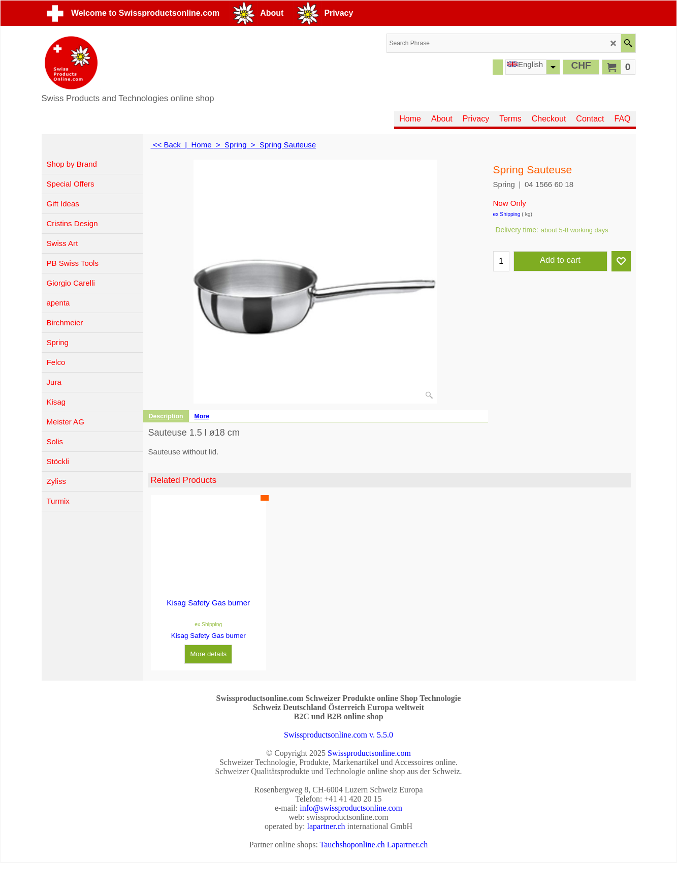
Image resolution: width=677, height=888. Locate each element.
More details (208, 654)
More (202, 416)
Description (166, 416)
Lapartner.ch (407, 844)
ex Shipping (507, 214)
